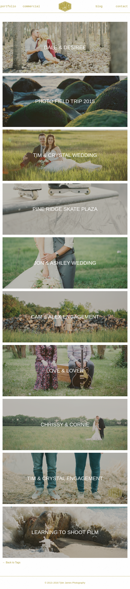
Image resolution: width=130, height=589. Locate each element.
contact (122, 6)
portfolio (8, 6)
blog (99, 6)
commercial (31, 6)
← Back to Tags (11, 562)
